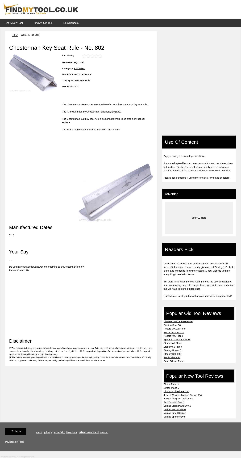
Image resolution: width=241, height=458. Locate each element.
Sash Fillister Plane (174, 361)
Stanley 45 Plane (173, 343)
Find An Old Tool (43, 23)
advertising (60, 432)
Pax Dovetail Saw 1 (174, 402)
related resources (88, 432)
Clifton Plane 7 (171, 387)
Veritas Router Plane (175, 409)
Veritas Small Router (175, 413)
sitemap (104, 432)
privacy (48, 432)
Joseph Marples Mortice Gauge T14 (183, 395)
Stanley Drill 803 (172, 354)
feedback (72, 432)
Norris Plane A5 (172, 357)
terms (183, 177)
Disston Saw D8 (172, 325)
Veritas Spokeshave (174, 416)
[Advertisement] (36, 125)
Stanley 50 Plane (173, 346)
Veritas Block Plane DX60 (177, 405)
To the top (17, 431)
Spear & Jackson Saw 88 (177, 339)
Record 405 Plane (173, 335)
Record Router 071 (174, 332)
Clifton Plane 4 (171, 384)
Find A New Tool (13, 23)
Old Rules (79, 68)
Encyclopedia (71, 23)
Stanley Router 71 (173, 350)
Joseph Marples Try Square (178, 398)
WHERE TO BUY (30, 34)
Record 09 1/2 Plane (175, 328)
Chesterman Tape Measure (178, 321)
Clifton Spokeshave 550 (176, 391)
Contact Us (23, 270)
